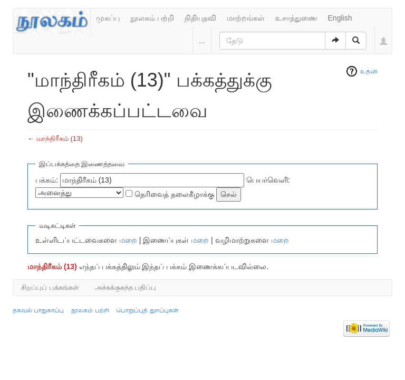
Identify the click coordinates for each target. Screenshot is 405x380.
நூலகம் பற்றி (152, 18)
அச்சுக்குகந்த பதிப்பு (126, 287)
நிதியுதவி (200, 18)
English (340, 18)
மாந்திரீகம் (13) (59, 138)
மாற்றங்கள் (246, 18)
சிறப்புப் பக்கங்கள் (50, 287)
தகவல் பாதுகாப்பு (38, 310)
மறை (128, 240)
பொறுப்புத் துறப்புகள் (147, 310)
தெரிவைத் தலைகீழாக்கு (174, 194)
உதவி (369, 71)
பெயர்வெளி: (268, 180)
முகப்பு (108, 18)
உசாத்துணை (296, 18)
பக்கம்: (46, 180)
